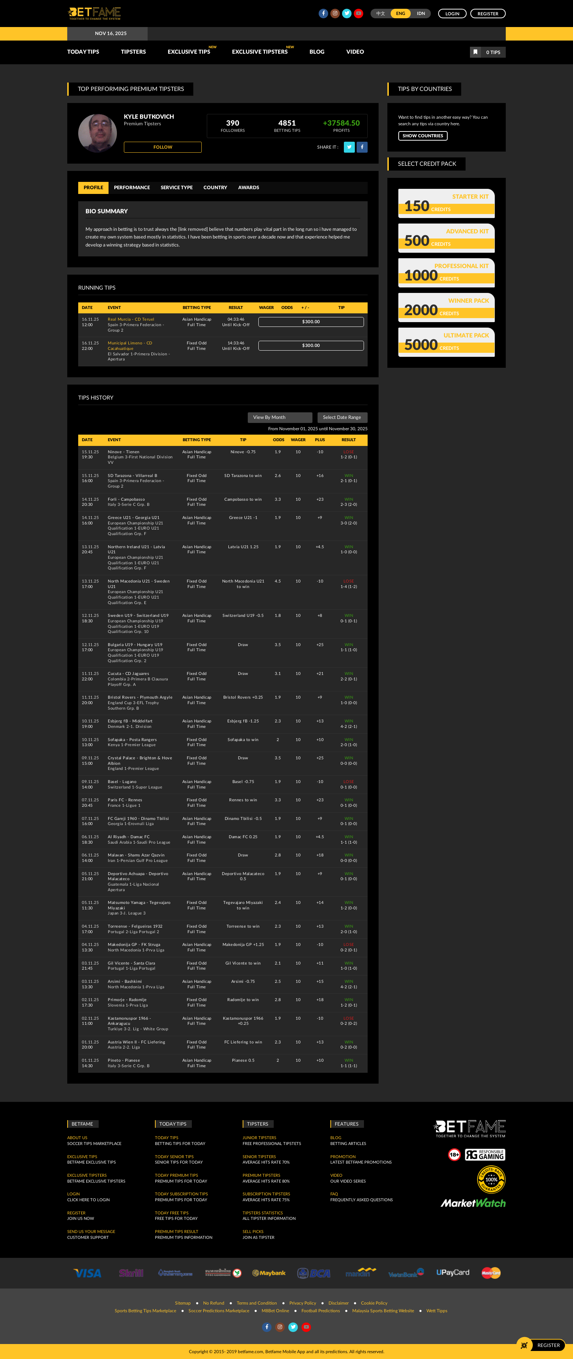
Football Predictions (320, 1311)
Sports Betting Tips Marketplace (145, 1311)
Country (215, 187)
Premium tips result (176, 1232)
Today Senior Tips (174, 1156)
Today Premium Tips (176, 1175)
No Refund (213, 1303)
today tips (166, 1138)
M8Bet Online (275, 1311)
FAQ (334, 1194)
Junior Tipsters (259, 1138)
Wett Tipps (436, 1311)
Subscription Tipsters (266, 1194)
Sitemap (183, 1303)
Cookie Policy (374, 1303)
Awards (248, 187)
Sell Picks (253, 1232)
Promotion (343, 1156)
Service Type (177, 187)
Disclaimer (339, 1303)
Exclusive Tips (192, 50)
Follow (162, 147)
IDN (421, 13)
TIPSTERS (133, 52)
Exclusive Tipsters (263, 50)
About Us (77, 1138)
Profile (93, 187)
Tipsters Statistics (263, 1213)
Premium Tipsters (261, 1175)
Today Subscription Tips (181, 1194)
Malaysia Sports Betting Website (383, 1311)
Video (355, 52)
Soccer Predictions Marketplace (219, 1311)
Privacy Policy (302, 1303)
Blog (317, 52)
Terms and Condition (257, 1303)
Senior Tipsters (259, 1156)
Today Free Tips (172, 1213)
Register (488, 14)
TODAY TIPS (83, 52)
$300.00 (311, 322)
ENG (400, 13)
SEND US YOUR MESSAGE (91, 1232)
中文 (380, 13)
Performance (132, 187)
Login (452, 14)
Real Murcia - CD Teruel (131, 319)
